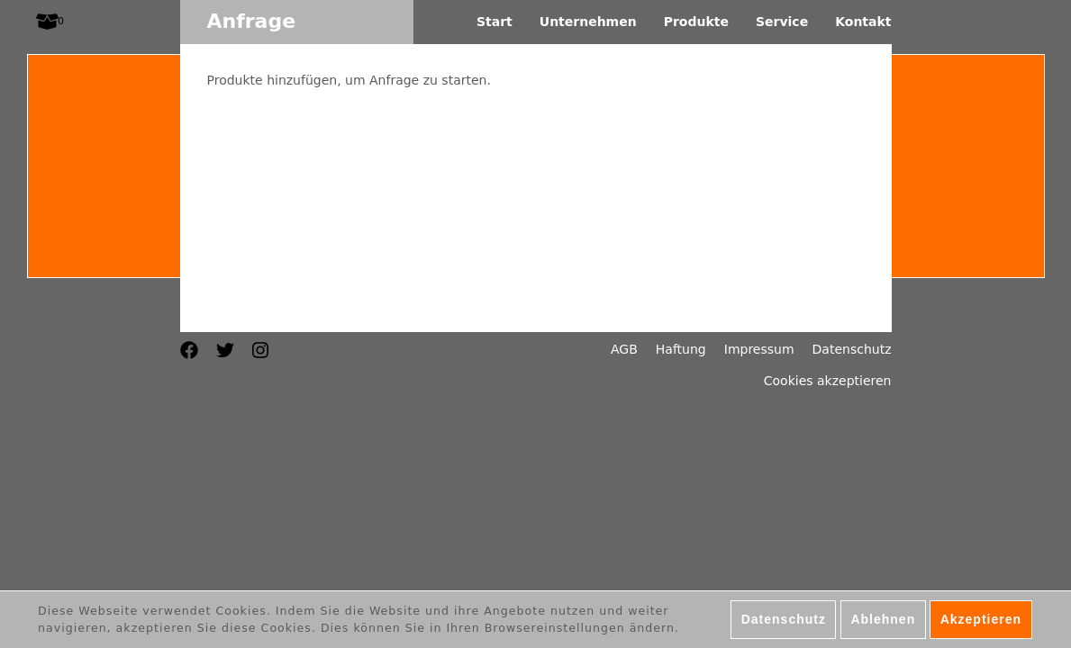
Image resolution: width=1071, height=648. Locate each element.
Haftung (681, 349)
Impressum (759, 349)
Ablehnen (882, 622)
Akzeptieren (980, 622)
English (166, 323)
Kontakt (863, 21)
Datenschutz (852, 349)
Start (495, 21)
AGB (624, 349)
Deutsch (166, 287)
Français (166, 305)
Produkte (696, 21)
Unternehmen (588, 21)
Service (782, 21)
